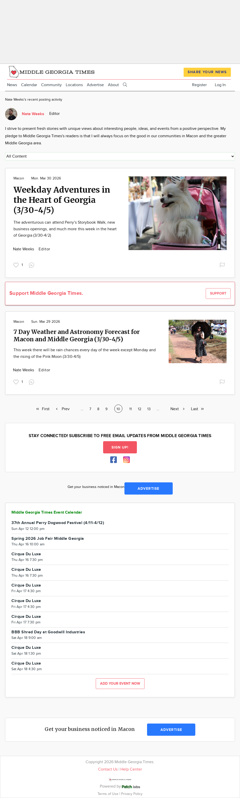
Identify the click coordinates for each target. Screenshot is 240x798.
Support (218, 293)
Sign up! (120, 447)
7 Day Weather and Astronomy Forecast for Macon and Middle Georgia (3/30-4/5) (76, 335)
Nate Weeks (24, 249)
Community (51, 85)
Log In (220, 85)
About (113, 85)
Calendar (29, 85)
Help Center (131, 769)
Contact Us (108, 769)
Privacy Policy (131, 794)
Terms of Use (108, 794)
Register (199, 85)
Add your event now (120, 683)
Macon (18, 178)
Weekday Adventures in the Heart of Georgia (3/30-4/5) (61, 200)
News (12, 85)
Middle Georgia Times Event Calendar (46, 512)
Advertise (95, 85)
